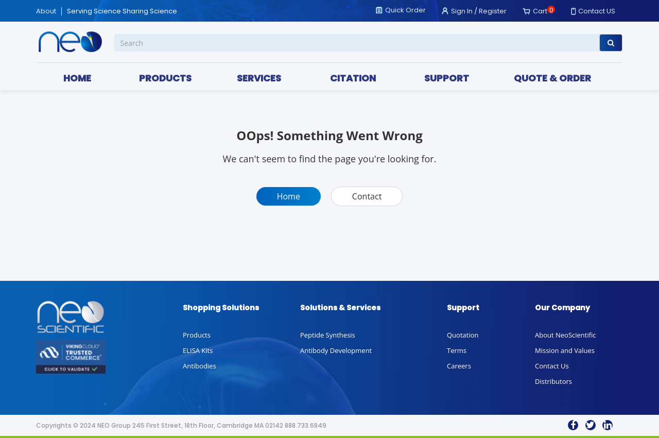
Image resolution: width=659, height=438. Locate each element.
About (46, 11)
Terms (456, 350)
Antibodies (199, 365)
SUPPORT (446, 78)
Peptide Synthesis (327, 335)
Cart (540, 11)
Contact (366, 196)
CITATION (353, 78)
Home (288, 196)
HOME (77, 78)
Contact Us (552, 365)
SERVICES (259, 78)
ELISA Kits (198, 350)
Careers (459, 365)
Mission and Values (565, 350)
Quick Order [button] (405, 10)
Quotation (462, 335)
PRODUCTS (165, 78)
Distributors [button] (553, 381)
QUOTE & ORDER (552, 78)
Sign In (462, 11)
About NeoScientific (565, 335)
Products (197, 335)
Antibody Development (336, 350)
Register (493, 11)
